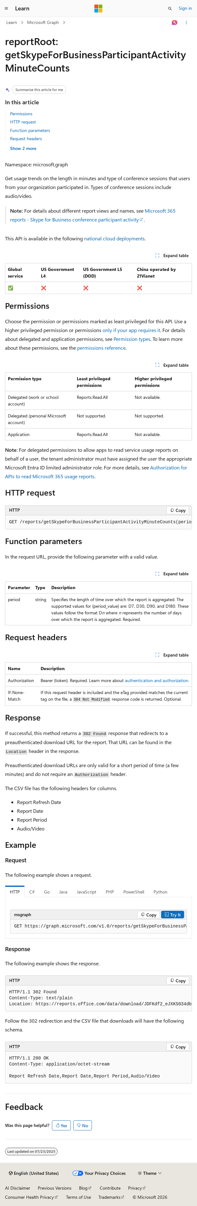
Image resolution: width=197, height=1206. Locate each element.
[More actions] (186, 23)
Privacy (135, 1188)
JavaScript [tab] (86, 892)
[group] (98, 522)
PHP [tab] (110, 892)
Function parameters (30, 130)
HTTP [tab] (15, 892)
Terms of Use (78, 1197)
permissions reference (101, 347)
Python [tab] (160, 892)
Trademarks (109, 1197)
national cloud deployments (114, 238)
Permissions (21, 114)
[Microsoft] (98, 8)
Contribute (110, 1188)
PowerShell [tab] (133, 892)
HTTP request (23, 122)
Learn (11, 22)
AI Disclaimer (17, 1188)
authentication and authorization (156, 680)
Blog (83, 1188)
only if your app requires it (131, 330)
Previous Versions (54, 1188)
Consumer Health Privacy (29, 1197)
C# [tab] (32, 892)
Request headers (26, 138)
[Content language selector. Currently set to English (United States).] (34, 1173)
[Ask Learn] (175, 23)
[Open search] (170, 8)
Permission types (132, 339)
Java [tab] (63, 892)
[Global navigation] (6, 8)
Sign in (185, 8)
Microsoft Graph (43, 22)
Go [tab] (47, 892)
